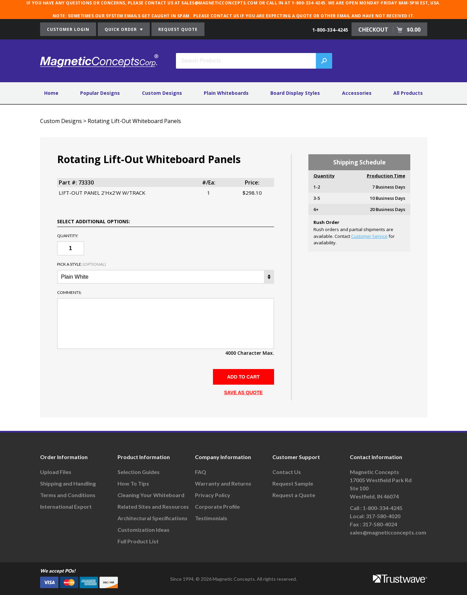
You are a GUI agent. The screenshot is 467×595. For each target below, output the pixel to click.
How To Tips (133, 483)
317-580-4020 (383, 516)
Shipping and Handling (68, 483)
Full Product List (138, 541)
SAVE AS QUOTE (243, 392)
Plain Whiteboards (226, 93)
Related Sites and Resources (153, 506)
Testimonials (211, 518)
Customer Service (369, 236)
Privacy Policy (212, 495)
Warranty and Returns (223, 483)
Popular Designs (100, 93)
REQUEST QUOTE (178, 29)
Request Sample (292, 483)
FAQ (200, 472)
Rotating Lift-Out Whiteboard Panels (134, 121)
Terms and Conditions (67, 495)
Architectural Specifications (152, 518)
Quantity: (67, 236)
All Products (408, 93)
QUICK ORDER (124, 29)
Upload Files (55, 472)
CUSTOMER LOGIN (68, 29)
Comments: (69, 293)
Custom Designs (162, 93)
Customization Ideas (143, 529)
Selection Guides (139, 472)
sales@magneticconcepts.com (388, 532)
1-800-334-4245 (330, 30)
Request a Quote (293, 495)
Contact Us (286, 472)
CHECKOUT (389, 29)
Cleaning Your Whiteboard (151, 495)
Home (51, 93)
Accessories (357, 93)
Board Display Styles (295, 93)
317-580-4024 (379, 524)
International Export (66, 506)
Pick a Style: (81, 264)
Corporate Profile (217, 506)
